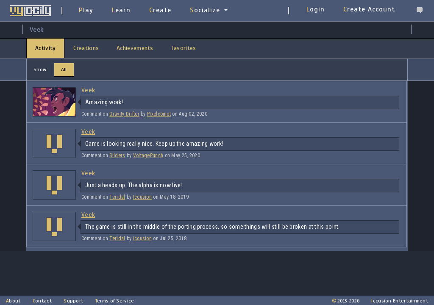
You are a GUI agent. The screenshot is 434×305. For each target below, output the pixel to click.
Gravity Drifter (124, 114)
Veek (88, 90)
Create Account (369, 9)
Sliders (117, 155)
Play (86, 10)
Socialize (205, 10)
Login (315, 9)
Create (160, 10)
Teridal (117, 197)
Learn (121, 10)
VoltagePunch (148, 155)
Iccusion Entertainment (399, 301)
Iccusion (142, 197)
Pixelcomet (159, 114)
